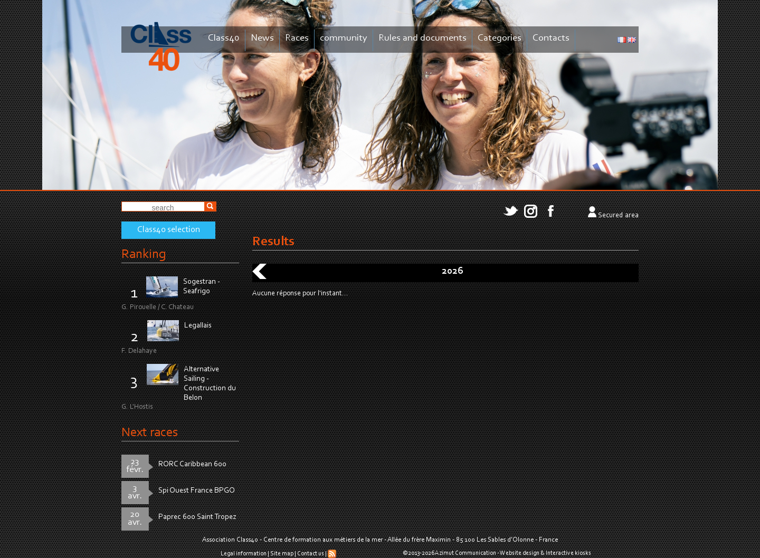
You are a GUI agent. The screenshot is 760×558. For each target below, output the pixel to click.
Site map (281, 554)
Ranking (143, 254)
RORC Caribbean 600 (192, 464)
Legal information (244, 554)
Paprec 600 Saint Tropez (197, 517)
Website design (519, 553)
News (262, 38)
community (343, 38)
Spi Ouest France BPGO (196, 491)
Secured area (618, 215)
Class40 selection (168, 230)
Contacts (551, 38)
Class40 (224, 38)
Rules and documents (422, 38)
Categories (499, 38)
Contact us (310, 554)
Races (297, 38)
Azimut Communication (465, 553)
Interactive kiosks (568, 553)
